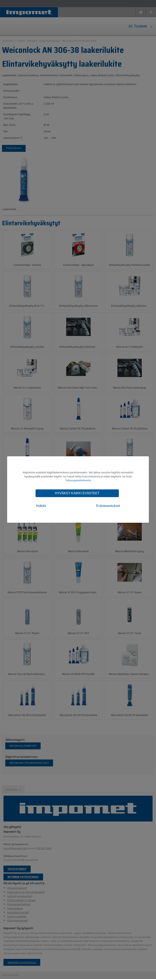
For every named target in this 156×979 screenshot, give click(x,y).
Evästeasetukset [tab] (108, 505)
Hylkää (41, 505)
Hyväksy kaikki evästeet (77, 493)
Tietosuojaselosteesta (78, 480)
